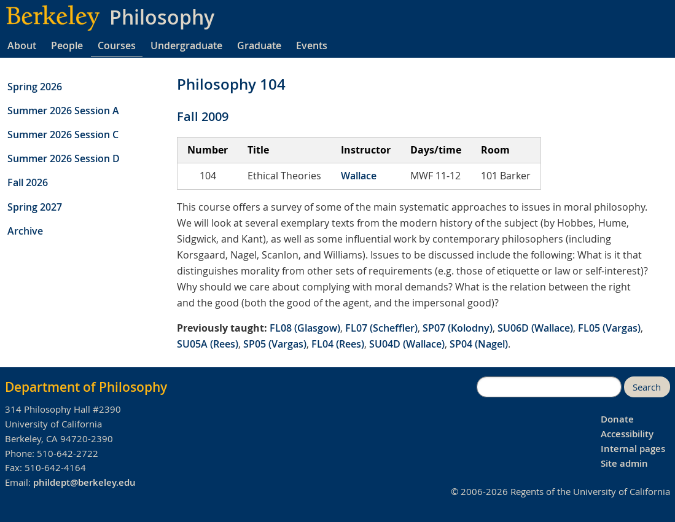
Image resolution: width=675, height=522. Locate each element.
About (21, 45)
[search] (549, 386)
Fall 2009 (202, 116)
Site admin (624, 463)
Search (647, 387)
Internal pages (633, 448)
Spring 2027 (34, 207)
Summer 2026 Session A (63, 110)
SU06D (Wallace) (535, 328)
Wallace (359, 175)
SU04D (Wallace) (407, 344)
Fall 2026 (27, 182)
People (67, 45)
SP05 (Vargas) (274, 344)
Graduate (259, 45)
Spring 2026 (34, 86)
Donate (617, 419)
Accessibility (627, 434)
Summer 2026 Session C (63, 134)
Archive (25, 231)
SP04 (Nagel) (479, 344)
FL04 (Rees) (337, 344)
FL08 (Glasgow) (305, 328)
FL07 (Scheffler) (381, 328)
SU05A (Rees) (207, 344)
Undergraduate (186, 45)
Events (311, 45)
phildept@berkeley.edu (84, 482)
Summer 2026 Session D (63, 158)
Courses (117, 45)
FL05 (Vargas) (609, 328)
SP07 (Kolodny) (458, 328)
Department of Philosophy (86, 386)
